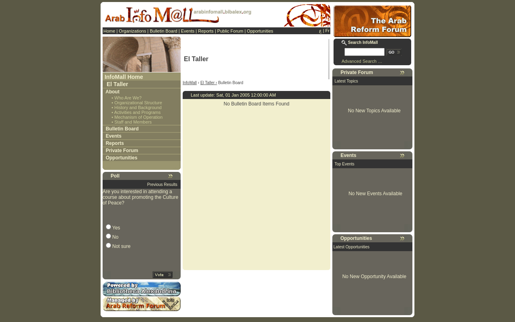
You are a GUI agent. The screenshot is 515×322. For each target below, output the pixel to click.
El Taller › (208, 82)
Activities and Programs (137, 112)
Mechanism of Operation (138, 117)
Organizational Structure (138, 102)
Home (109, 31)
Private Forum (122, 150)
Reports (206, 31)
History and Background (137, 107)
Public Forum (230, 31)
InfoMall (190, 82)
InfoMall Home (124, 77)
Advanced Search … (362, 61)
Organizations (132, 31)
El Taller (117, 84)
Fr (327, 30)
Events (188, 31)
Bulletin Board (163, 31)
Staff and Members (133, 122)
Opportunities (260, 31)
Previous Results (162, 184)
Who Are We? (128, 97)
